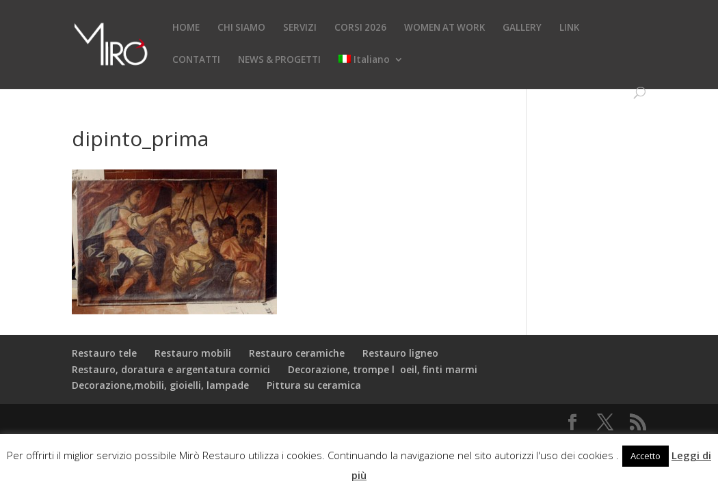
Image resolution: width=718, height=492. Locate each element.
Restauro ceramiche (297, 352)
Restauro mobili (193, 352)
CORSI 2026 (360, 28)
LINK (569, 28)
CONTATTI (196, 60)
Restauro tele (104, 352)
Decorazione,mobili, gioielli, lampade (160, 385)
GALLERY (522, 28)
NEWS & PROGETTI (279, 60)
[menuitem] (370, 71)
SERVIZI (300, 28)
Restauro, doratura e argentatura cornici (171, 369)
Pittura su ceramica (314, 385)
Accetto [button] (645, 456)
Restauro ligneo (400, 352)
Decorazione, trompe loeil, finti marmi (382, 369)
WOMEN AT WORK (444, 28)
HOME (186, 28)
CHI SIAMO (241, 28)
